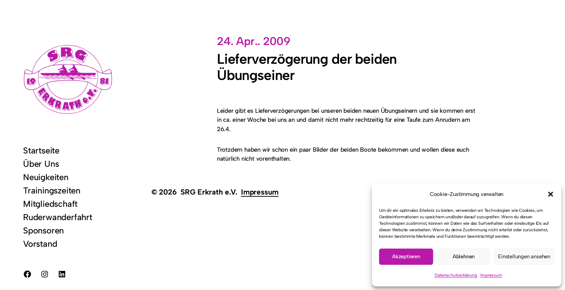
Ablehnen (464, 256)
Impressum (491, 275)
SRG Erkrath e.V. (209, 191)
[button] (550, 194)
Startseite (41, 150)
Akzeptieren (406, 256)
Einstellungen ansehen (524, 256)
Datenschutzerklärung (456, 275)
